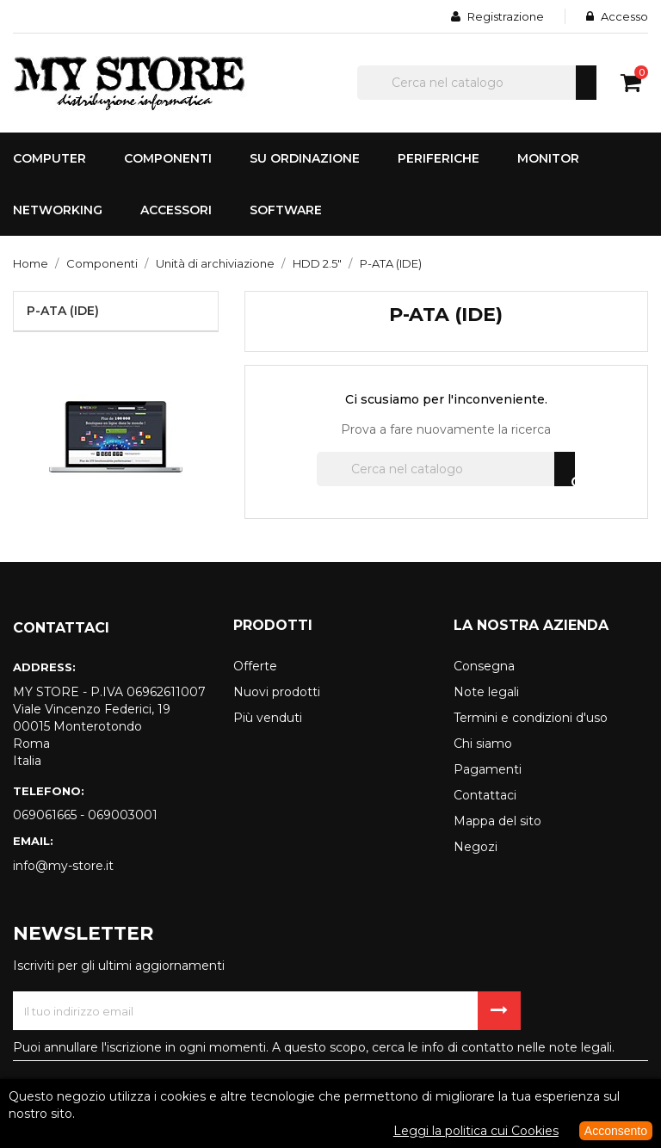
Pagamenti (488, 769)
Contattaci (485, 795)
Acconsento (615, 1131)
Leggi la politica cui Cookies (476, 1131)
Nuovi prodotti (276, 692)
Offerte (255, 666)
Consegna (484, 666)
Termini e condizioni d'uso (531, 717)
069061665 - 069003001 (85, 815)
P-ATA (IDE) (63, 310)
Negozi (475, 847)
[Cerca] (476, 82)
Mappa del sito (497, 821)
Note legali (486, 692)
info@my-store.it (63, 865)
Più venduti (267, 717)
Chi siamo (483, 743)
